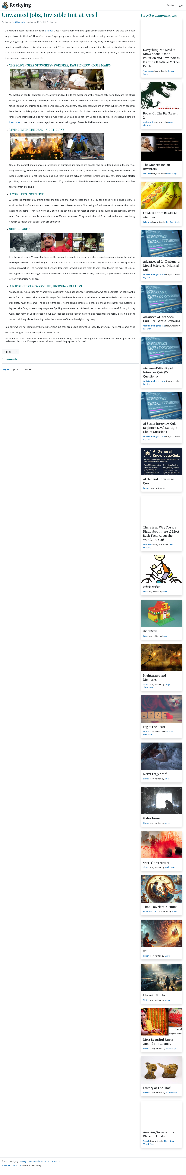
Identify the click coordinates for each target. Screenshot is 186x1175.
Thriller (146, 684)
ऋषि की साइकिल (151, 587)
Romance (147, 731)
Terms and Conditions (39, 1161)
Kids (145, 591)
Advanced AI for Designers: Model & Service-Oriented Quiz (161, 265)
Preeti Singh (171, 173)
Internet (146, 488)
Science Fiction (149, 911)
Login (180, 5)
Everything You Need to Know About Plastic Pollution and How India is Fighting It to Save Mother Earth (161, 58)
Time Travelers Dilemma (160, 907)
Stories (170, 5)
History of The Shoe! (157, 1088)
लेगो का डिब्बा (150, 631)
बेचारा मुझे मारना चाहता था (156, 862)
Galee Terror (151, 818)
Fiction (146, 956)
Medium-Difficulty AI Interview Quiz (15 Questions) (158, 372)
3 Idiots (49, 30)
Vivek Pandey (171, 867)
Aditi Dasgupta (18, 22)
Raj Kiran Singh (173, 222)
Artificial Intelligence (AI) (154, 274)
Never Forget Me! (155, 774)
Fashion (146, 1048)
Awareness (148, 71)
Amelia (168, 778)
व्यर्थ (145, 951)
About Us (56, 1161)
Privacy (23, 1161)
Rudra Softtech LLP (11, 1165)
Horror (146, 778)
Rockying (16, 5)
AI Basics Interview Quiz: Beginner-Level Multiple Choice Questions (160, 428)
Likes (7, 351)
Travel (146, 1141)
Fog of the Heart (154, 727)
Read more (14, 122)
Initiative (147, 173)
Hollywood (148, 122)
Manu (164, 591)
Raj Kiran (147, 277)
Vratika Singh (171, 1092)
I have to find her (155, 995)
